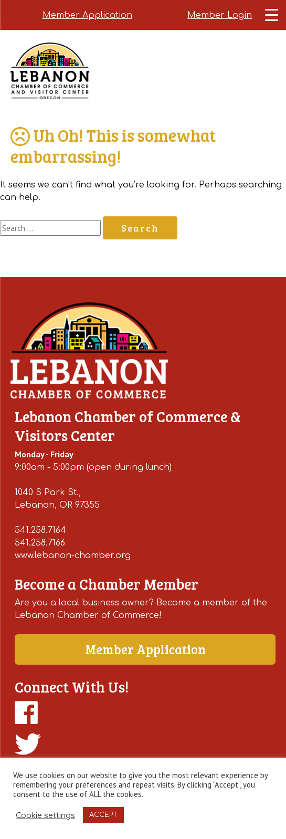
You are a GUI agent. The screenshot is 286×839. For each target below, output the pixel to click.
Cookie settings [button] (45, 815)
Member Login (219, 15)
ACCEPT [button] (103, 815)
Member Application (87, 15)
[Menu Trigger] (271, 14)
